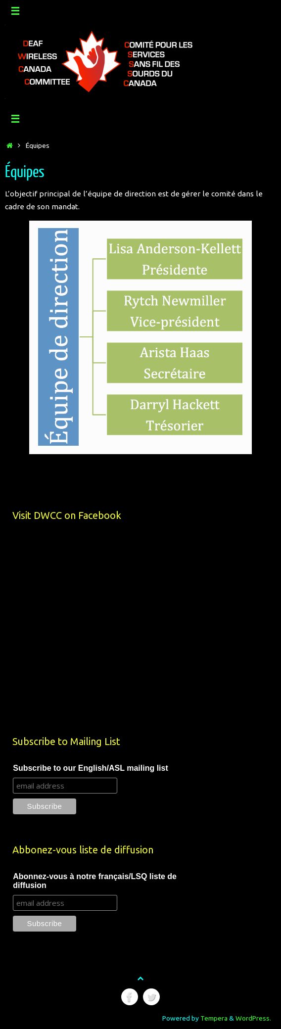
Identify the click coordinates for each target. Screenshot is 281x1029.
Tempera (214, 1018)
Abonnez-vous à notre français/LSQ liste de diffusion (95, 880)
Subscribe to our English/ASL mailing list (90, 768)
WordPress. (253, 1018)
